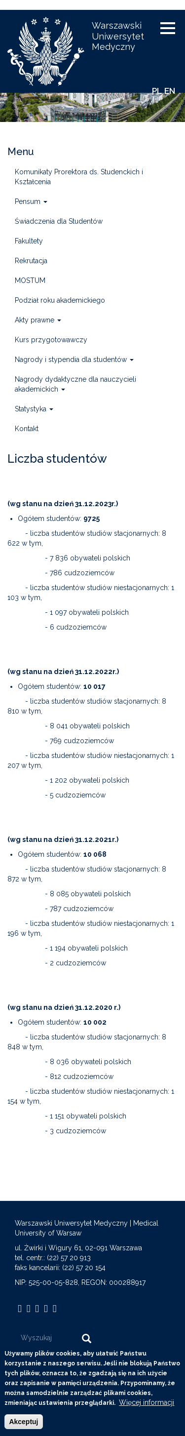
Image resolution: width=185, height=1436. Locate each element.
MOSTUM (30, 280)
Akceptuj (23, 1428)
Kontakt (26, 429)
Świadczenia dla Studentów (59, 221)
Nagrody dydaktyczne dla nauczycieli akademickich (75, 384)
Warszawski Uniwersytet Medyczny (118, 36)
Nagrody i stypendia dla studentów (74, 359)
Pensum (31, 201)
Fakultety (29, 241)
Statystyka (34, 409)
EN (169, 91)
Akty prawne (38, 320)
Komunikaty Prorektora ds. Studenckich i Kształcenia (79, 177)
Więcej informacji (146, 1409)
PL (157, 91)
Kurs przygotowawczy (51, 340)
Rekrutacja (31, 261)
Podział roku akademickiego (60, 300)
